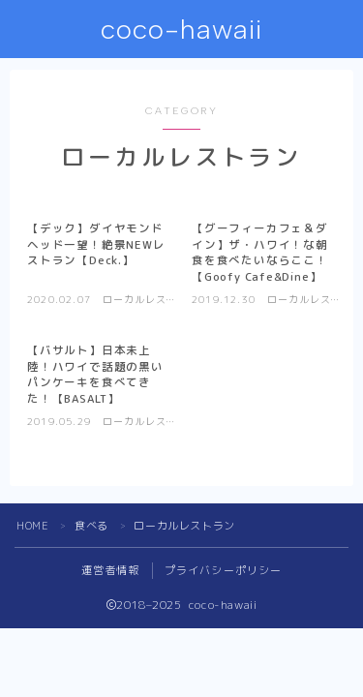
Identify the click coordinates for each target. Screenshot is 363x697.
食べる (91, 525)
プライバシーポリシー (224, 570)
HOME (32, 525)
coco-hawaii (181, 30)
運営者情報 (110, 570)
